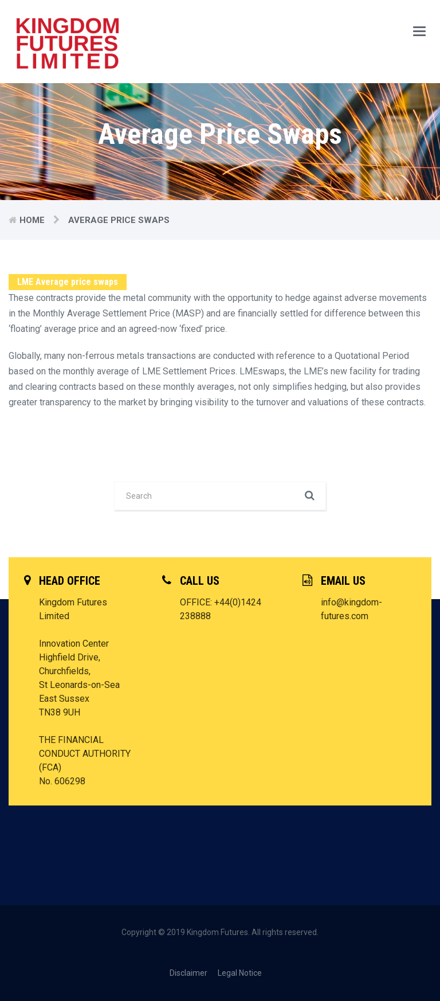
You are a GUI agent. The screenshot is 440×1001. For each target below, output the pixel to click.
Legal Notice (240, 972)
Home (32, 220)
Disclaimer (188, 972)
